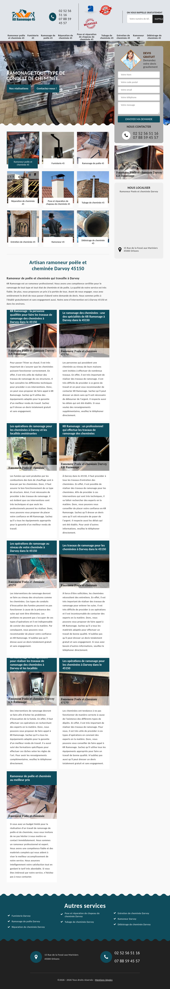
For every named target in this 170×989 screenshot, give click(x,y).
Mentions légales (104, 980)
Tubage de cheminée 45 (107, 36)
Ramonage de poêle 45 (48, 36)
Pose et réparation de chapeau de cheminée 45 (87, 37)
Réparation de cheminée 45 (65, 36)
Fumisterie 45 (32, 36)
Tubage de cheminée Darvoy (79, 922)
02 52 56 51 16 (65, 13)
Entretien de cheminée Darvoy (133, 913)
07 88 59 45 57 (65, 21)
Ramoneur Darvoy (127, 918)
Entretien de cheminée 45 (123, 36)
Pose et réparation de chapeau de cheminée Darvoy (82, 915)
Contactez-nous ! (47, 88)
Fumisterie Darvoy (21, 915)
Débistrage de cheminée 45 (154, 36)
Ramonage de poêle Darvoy (26, 921)
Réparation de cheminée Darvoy (28, 927)
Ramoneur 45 (138, 36)
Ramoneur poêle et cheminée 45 (16, 36)
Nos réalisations (18, 88)
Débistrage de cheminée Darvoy (134, 924)
